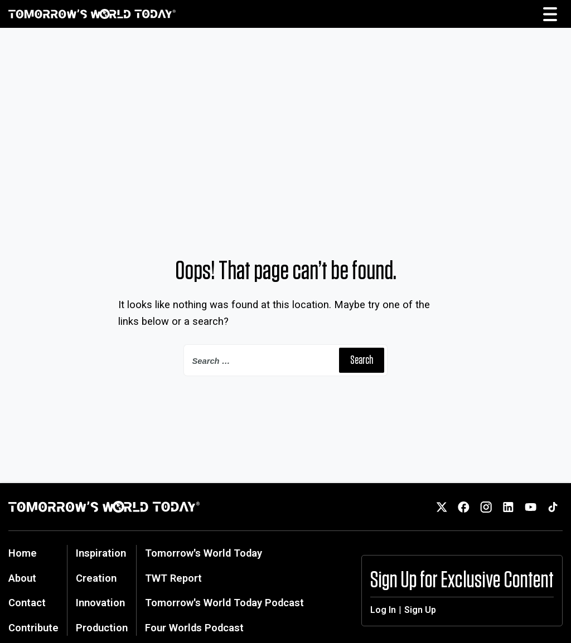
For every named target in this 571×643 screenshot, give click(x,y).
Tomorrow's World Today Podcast (224, 602)
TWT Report (173, 578)
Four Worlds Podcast (194, 628)
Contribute (33, 628)
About (22, 578)
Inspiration (101, 553)
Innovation (100, 602)
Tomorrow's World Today (203, 553)
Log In (383, 610)
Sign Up (420, 610)
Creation (96, 578)
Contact (27, 602)
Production (102, 628)
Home (22, 553)
